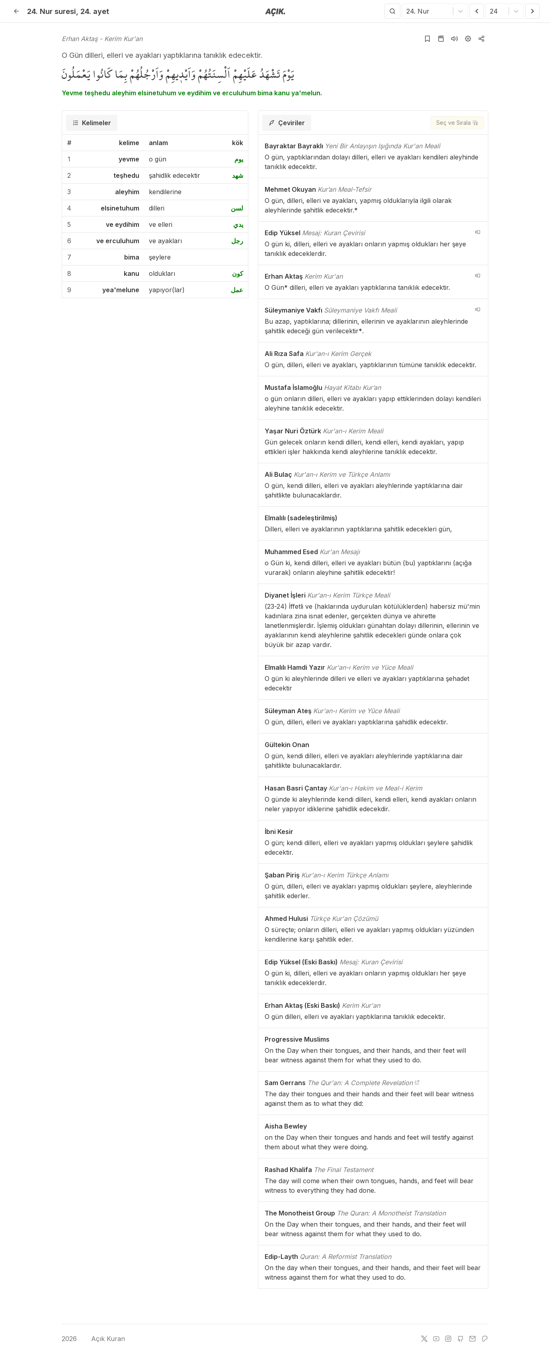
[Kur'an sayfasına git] (441, 38)
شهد (237, 175)
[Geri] (16, 11)
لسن (237, 208)
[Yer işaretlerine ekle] (427, 38)
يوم (238, 159)
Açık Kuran (102, 1338)
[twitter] (424, 1338)
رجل (237, 241)
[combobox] (407, 11)
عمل (237, 290)
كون (237, 273)
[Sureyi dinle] (454, 38)
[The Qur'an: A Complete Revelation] (417, 1083)
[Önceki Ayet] (477, 11)
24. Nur (51, 11)
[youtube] (436, 1338)
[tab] (91, 123)
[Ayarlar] (468, 38)
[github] (460, 1338)
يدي (238, 224)
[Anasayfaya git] (275, 11)
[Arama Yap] (392, 11)
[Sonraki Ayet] (532, 11)
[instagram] (448, 1338)
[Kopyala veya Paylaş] (481, 38)
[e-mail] (472, 1338)
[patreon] (484, 1338)
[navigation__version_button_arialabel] (477, 232)
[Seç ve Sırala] (457, 122)
